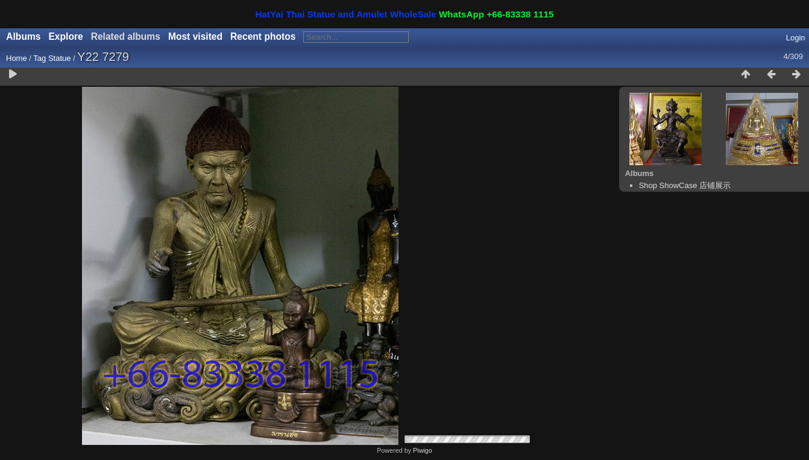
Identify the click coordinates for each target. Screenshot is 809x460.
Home (16, 58)
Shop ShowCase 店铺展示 (685, 185)
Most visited (195, 36)
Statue (59, 58)
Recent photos (262, 36)
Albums (23, 36)
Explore (65, 36)
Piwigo (422, 450)
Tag (39, 58)
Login (795, 37)
